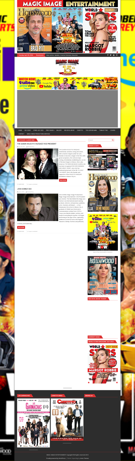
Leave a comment (33, 184)
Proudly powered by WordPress (56, 458)
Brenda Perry (30, 147)
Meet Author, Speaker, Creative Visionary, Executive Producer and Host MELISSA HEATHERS (73, 55)
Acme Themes (84, 458)
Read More (63, 180)
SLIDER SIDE (21, 184)
